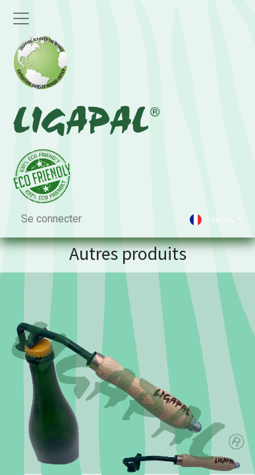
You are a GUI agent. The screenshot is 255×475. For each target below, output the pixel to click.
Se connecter (51, 218)
